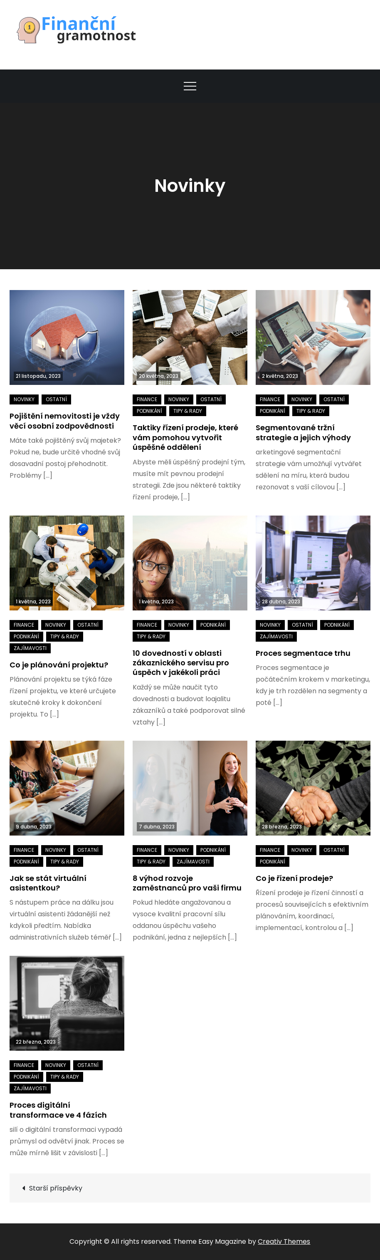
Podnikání (149, 410)
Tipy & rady (187, 410)
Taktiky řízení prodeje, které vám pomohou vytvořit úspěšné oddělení (185, 437)
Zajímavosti (30, 648)
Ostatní (56, 399)
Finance (147, 399)
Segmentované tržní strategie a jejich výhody (303, 432)
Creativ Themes (284, 1241)
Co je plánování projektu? (59, 665)
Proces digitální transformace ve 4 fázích (58, 1110)
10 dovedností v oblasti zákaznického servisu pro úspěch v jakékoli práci (181, 663)
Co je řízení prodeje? (294, 878)
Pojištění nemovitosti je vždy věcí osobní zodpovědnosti (65, 421)
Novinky (24, 399)
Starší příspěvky (55, 1188)
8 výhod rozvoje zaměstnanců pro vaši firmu (187, 883)
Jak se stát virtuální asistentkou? (48, 883)
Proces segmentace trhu (303, 653)
